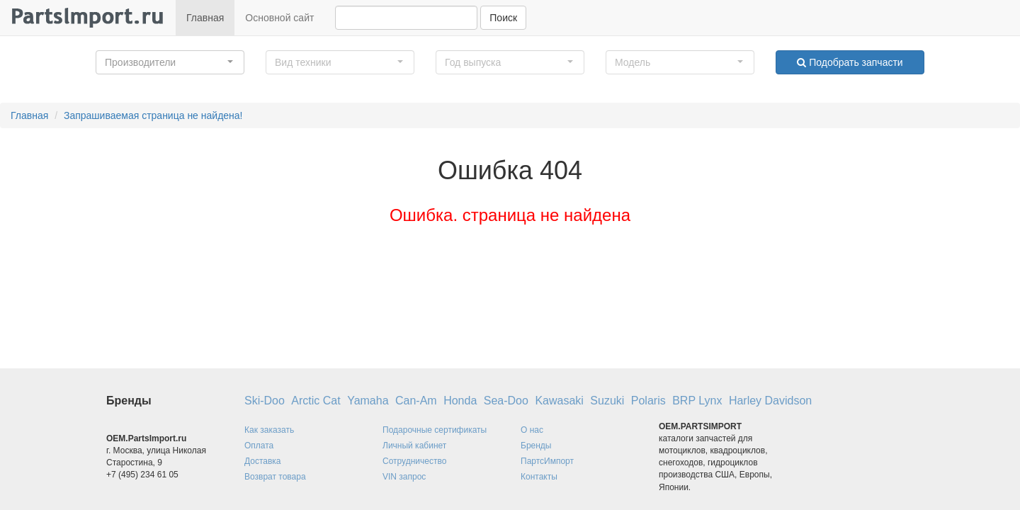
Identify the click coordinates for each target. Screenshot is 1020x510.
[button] (170, 62)
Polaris (648, 401)
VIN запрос (404, 477)
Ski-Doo (264, 401)
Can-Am (416, 401)
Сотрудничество (414, 461)
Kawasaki (559, 401)
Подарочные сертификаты (434, 430)
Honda (460, 401)
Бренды (536, 445)
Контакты (539, 477)
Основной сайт (279, 17)
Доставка (262, 461)
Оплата (258, 445)
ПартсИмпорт (547, 461)
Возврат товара (275, 477)
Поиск (503, 17)
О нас (532, 430)
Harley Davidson (770, 401)
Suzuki (607, 401)
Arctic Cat (315, 401)
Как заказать (269, 430)
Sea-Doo (506, 401)
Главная (205, 17)
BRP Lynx (697, 401)
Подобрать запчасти (849, 62)
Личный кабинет (414, 445)
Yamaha (367, 401)
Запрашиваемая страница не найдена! (153, 115)
